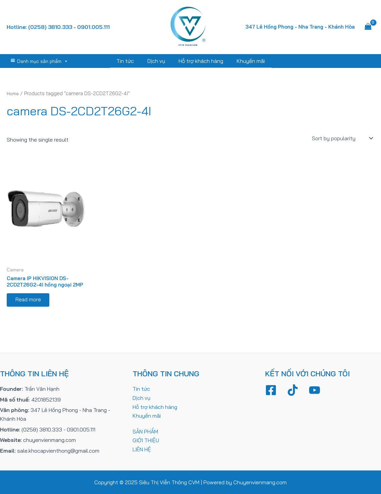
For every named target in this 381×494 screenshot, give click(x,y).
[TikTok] (292, 390)
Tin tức (129, 61)
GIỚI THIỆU (146, 440)
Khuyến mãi (247, 61)
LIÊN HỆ (142, 449)
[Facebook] (271, 390)
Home (13, 93)
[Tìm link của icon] (371, 60)
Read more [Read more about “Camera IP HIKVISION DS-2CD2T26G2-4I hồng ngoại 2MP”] (30, 302)
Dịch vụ (157, 61)
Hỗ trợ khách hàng (199, 61)
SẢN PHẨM (145, 431)
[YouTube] (314, 390)
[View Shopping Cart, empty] (368, 27)
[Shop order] (341, 138)
